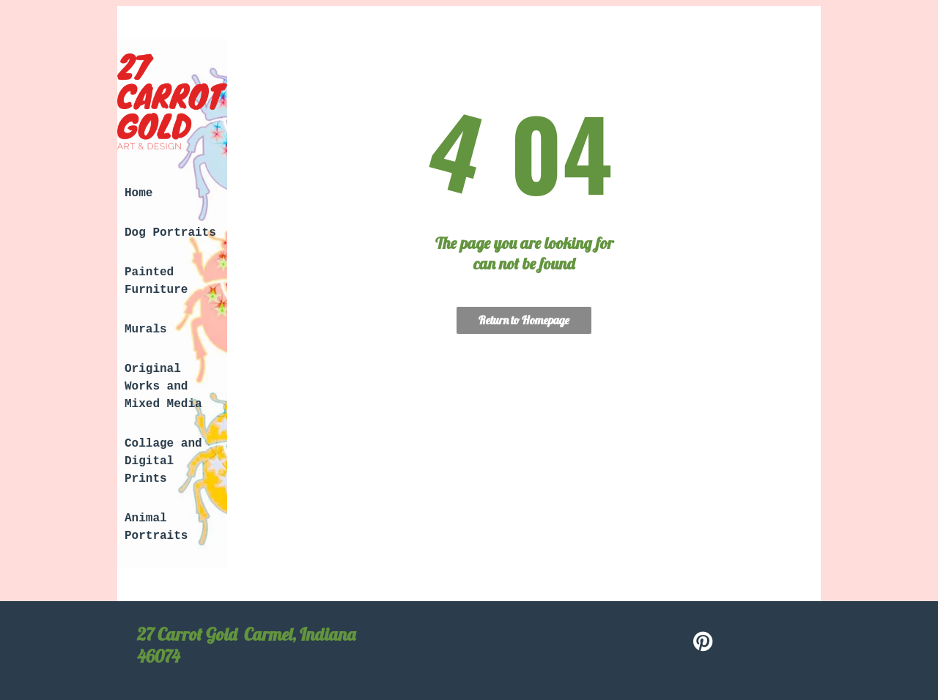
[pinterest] (703, 643)
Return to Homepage (524, 320)
